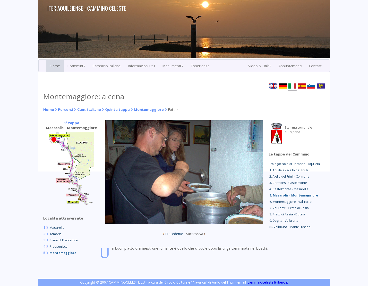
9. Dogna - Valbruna (283, 220)
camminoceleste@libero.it (268, 282)
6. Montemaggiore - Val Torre (290, 201)
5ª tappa (71, 122)
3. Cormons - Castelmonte (288, 182)
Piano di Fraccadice (64, 240)
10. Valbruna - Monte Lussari (289, 227)
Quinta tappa (117, 109)
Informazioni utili (141, 65)
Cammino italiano (106, 65)
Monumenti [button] (172, 65)
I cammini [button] (76, 65)
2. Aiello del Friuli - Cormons (289, 176)
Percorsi (65, 109)
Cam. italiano (89, 109)
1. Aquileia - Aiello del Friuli (288, 170)
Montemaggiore (149, 109)
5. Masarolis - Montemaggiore (293, 195)
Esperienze (200, 65)
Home (55, 65)
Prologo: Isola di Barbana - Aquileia (294, 164)
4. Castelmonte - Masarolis (288, 189)
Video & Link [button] (259, 65)
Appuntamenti (290, 65)
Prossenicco (59, 246)
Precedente (174, 233)
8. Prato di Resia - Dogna (287, 214)
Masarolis (57, 227)
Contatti (315, 65)
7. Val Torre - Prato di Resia (289, 208)
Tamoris (55, 234)
